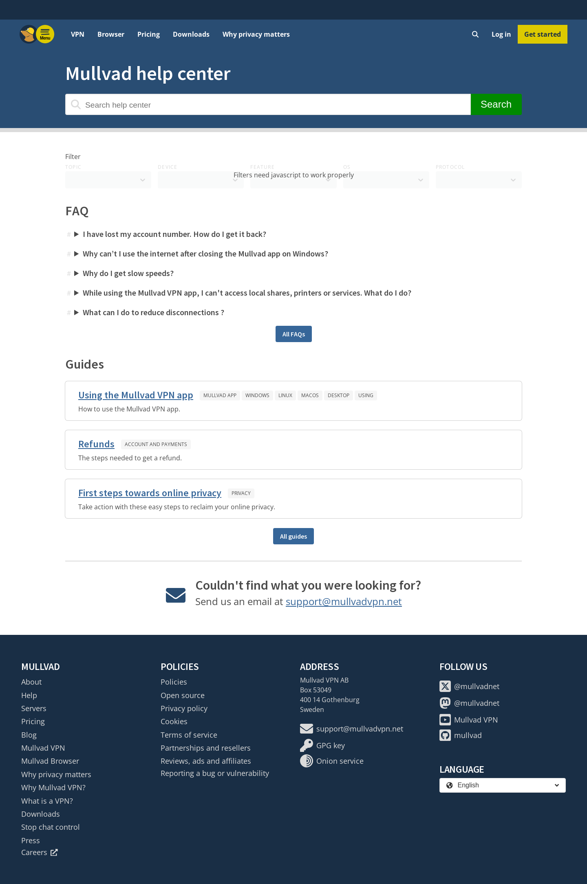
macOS (310, 395)
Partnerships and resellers (206, 748)
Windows (257, 395)
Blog (29, 735)
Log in (501, 34)
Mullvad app (219, 395)
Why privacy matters (256, 34)
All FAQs (293, 334)
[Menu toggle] (45, 34)
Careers (39, 852)
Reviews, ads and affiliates (206, 761)
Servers (33, 708)
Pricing (148, 34)
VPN (77, 34)
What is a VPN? (47, 801)
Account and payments (156, 444)
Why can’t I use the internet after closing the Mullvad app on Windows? (205, 253)
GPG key (322, 745)
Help (29, 695)
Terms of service (189, 735)
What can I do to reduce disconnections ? (153, 312)
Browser (110, 34)
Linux (285, 395)
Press (30, 840)
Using (365, 395)
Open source (183, 695)
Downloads (191, 34)
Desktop (338, 395)
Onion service (332, 760)
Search (496, 104)
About (31, 682)
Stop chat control (50, 827)
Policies (174, 682)
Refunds (96, 444)
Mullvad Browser (50, 761)
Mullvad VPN (43, 748)
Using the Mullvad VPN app (135, 395)
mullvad (460, 735)
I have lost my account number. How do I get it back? (174, 234)
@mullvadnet (469, 686)
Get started (542, 34)
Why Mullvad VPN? (53, 787)
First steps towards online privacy (149, 492)
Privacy (241, 493)
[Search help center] (268, 104)
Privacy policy (184, 708)
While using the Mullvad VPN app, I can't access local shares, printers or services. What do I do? (247, 292)
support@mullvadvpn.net (344, 601)
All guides (293, 536)
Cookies (174, 721)
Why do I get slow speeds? (128, 273)
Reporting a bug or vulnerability (215, 773)
